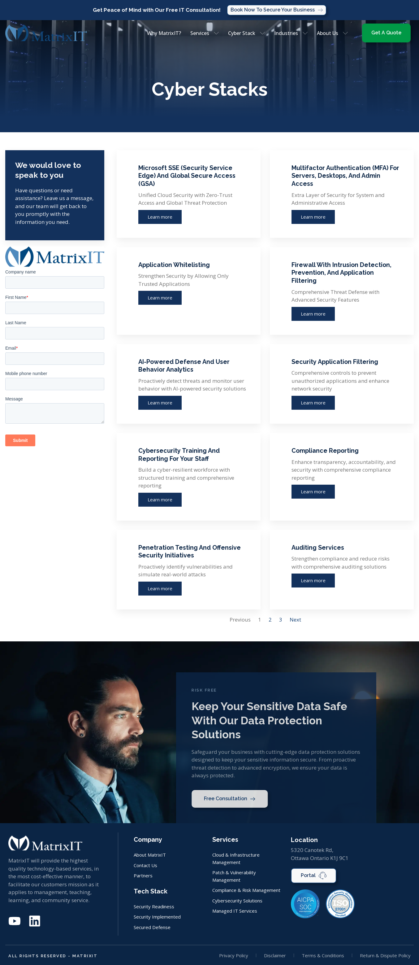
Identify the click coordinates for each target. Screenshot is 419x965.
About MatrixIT (150, 856)
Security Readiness (154, 907)
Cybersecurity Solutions (237, 900)
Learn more (160, 217)
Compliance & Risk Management (246, 890)
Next (295, 620)
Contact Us (145, 866)
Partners (143, 876)
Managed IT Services (234, 910)
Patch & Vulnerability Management (234, 876)
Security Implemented (157, 917)
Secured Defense (152, 927)
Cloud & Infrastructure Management (236, 859)
